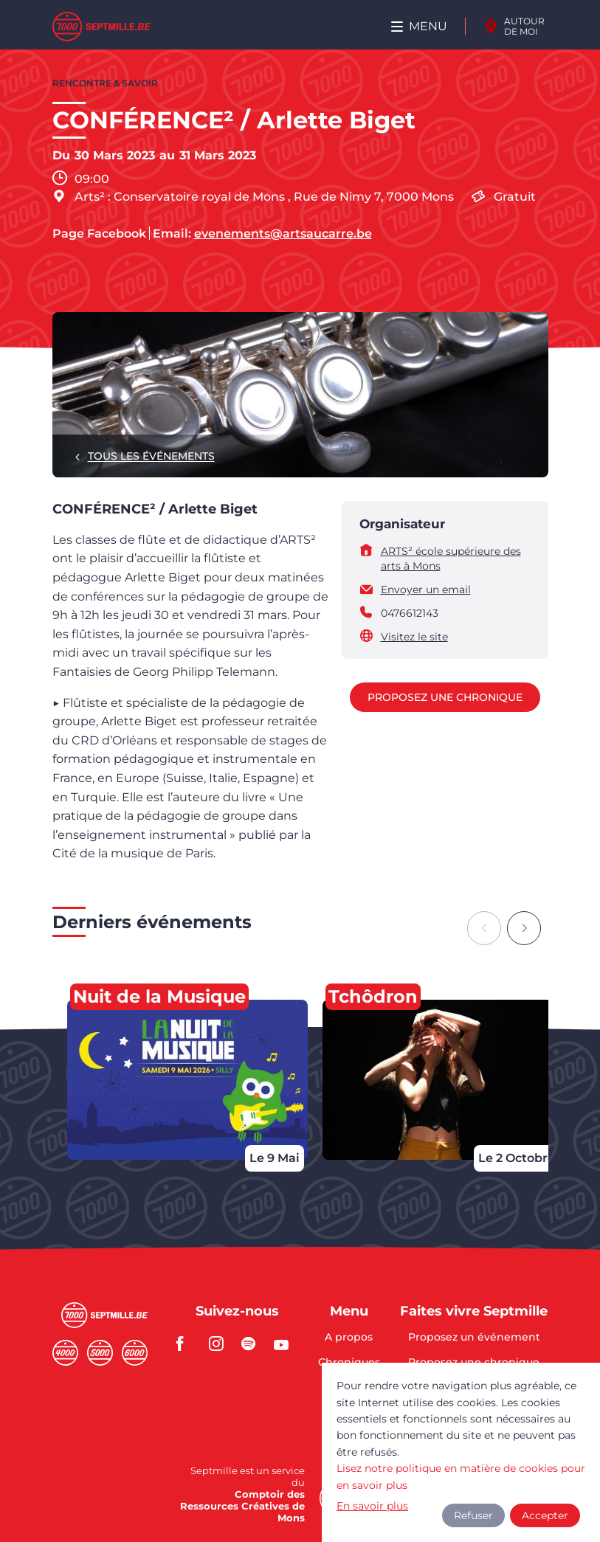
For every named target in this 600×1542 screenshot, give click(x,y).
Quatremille (65, 1353)
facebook (188, 1343)
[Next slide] (524, 928)
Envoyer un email (426, 589)
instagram (220, 1343)
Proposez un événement (474, 1338)
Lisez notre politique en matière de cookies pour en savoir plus (461, 1476)
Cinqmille (100, 1353)
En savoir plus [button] (372, 1505)
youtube (285, 1343)
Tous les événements (151, 456)
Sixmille (135, 1353)
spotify (253, 1343)
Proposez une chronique (445, 697)
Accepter (545, 1515)
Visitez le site (414, 636)
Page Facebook (99, 234)
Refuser (473, 1515)
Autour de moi (524, 26)
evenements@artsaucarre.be (283, 234)
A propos (349, 1338)
